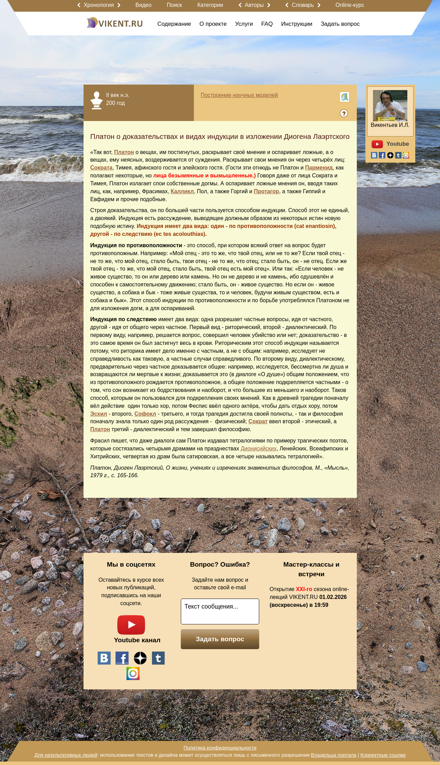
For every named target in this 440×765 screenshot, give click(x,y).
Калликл (182, 191)
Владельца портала (333, 755)
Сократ (258, 421)
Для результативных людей (65, 755)
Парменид (319, 168)
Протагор (266, 191)
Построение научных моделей (239, 95)
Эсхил (98, 414)
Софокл (145, 414)
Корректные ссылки (383, 755)
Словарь (303, 5)
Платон (124, 152)
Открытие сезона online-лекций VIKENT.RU (309, 597)
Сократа (101, 168)
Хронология (99, 5)
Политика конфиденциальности (220, 748)
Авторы (254, 5)
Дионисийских (258, 448)
